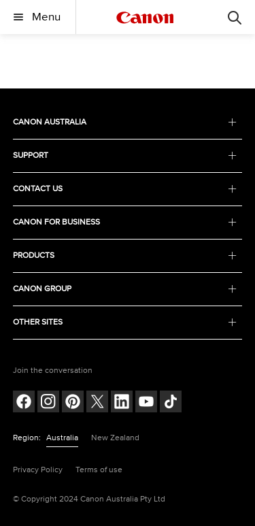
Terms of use (98, 470)
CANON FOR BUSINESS (125, 222)
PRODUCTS (125, 255)
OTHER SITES (125, 322)
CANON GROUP (125, 289)
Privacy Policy (38, 470)
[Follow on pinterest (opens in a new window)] (73, 403)
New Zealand (115, 438)
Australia (62, 438)
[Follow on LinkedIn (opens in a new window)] (122, 403)
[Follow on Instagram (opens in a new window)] (48, 403)
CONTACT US (125, 189)
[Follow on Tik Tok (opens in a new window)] (171, 403)
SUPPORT (125, 155)
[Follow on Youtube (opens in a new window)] (146, 403)
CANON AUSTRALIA (125, 122)
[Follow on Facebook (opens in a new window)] (24, 403)
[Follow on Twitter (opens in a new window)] (97, 403)
